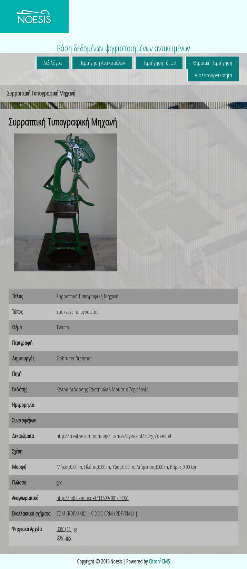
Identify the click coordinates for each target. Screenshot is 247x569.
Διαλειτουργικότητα (213, 75)
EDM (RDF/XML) (72, 513)
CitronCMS (159, 561)
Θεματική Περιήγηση (212, 63)
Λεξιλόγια (52, 63)
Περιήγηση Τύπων (159, 63)
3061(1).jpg (67, 529)
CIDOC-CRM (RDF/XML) (112, 513)
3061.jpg (64, 537)
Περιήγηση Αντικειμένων (102, 63)
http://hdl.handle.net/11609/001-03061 (93, 498)
